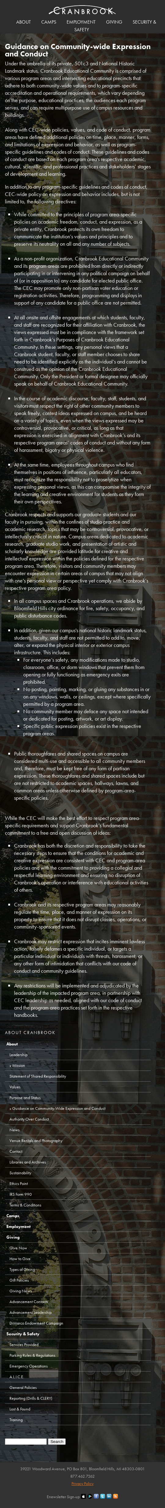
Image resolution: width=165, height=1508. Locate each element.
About (23, 22)
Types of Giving (22, 1269)
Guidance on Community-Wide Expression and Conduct (58, 1108)
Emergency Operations (28, 1366)
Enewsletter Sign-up (63, 1496)
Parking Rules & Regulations (32, 1355)
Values (14, 1087)
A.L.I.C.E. (16, 1376)
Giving (114, 22)
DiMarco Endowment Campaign (36, 1323)
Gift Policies (19, 1280)
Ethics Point (18, 1183)
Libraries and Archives (27, 1162)
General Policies (23, 1387)
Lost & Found (19, 1409)
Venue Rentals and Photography (35, 1140)
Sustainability (20, 1172)
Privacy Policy (83, 1483)
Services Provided (23, 1344)
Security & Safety (22, 1334)
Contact (15, 1151)
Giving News (20, 1291)
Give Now (18, 1248)
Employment (81, 22)
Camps (48, 22)
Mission (18, 1065)
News (14, 1130)
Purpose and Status (25, 1097)
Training (16, 1419)
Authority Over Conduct (29, 1119)
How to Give (20, 1258)
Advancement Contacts (28, 1301)
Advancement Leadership (30, 1312)
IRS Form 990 (20, 1194)
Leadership (18, 1054)
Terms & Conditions (25, 1205)
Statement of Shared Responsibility (37, 1076)
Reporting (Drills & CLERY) (30, 1398)
